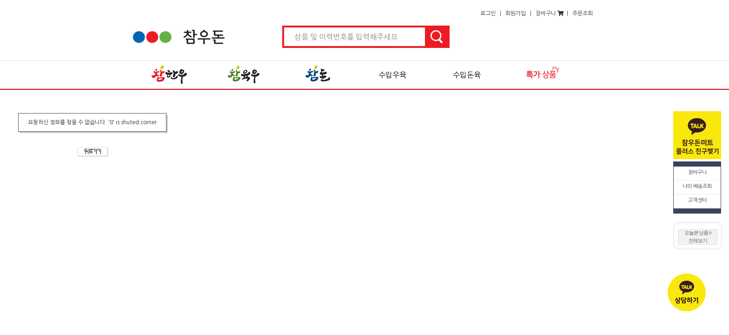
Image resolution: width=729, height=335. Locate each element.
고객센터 (697, 200)
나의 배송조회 (697, 186)
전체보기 (698, 240)
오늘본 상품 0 (697, 232)
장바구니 (697, 172)
